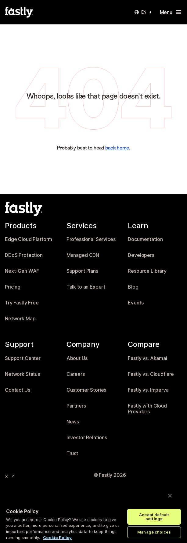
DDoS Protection (24, 255)
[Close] (170, 495)
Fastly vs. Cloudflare (151, 374)
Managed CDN (83, 255)
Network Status (22, 374)
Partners (76, 406)
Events (135, 303)
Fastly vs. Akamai (147, 358)
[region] (93, 513)
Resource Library (147, 271)
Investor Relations (87, 438)
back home (117, 148)
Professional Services (91, 239)
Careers (76, 374)
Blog (133, 287)
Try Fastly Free (22, 303)
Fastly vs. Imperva (148, 390)
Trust (72, 453)
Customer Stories (86, 390)
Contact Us (17, 390)
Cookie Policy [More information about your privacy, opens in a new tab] (57, 537)
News (73, 422)
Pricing (12, 287)
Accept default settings (154, 516)
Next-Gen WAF (22, 271)
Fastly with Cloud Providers (147, 409)
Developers (141, 255)
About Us (77, 358)
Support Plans (82, 271)
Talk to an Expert (86, 287)
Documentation (145, 239)
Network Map (20, 319)
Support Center (23, 358)
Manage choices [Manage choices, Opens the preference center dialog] (154, 532)
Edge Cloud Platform (28, 239)
